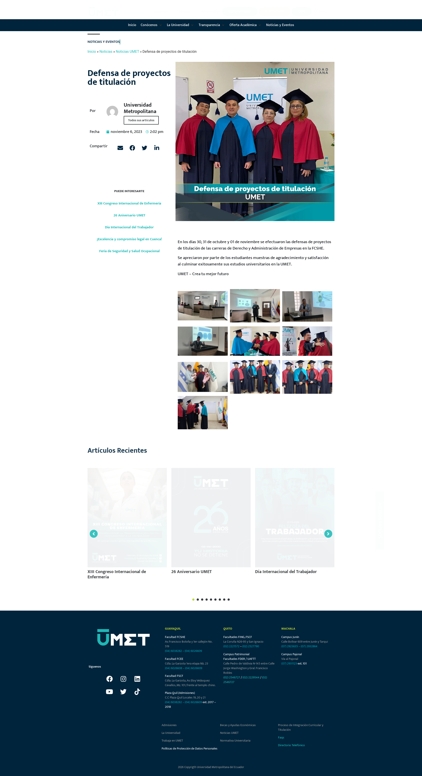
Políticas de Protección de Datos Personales (189, 748)
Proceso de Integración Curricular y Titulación (300, 727)
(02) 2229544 (251, 677)
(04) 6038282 (173, 650)
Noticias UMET (127, 51)
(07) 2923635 (289, 646)
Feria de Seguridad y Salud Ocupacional (129, 251)
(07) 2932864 (309, 646)
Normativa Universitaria (235, 740)
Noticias (105, 51)
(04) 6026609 (193, 650)
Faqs (281, 737)
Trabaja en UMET (172, 740)
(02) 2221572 (231, 646)
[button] (163, 11)
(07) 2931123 (289, 663)
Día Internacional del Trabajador (129, 227)
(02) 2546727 (231, 677)
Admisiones (169, 725)
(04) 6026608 (173, 668)
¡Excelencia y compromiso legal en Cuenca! (129, 239)
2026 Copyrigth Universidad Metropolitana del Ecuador (211, 767)
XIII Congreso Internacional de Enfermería (129, 203)
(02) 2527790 (250, 646)
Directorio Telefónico (291, 745)
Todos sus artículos (141, 120)
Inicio (92, 51)
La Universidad (171, 732)
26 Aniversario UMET (129, 215)
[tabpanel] (127, 525)
